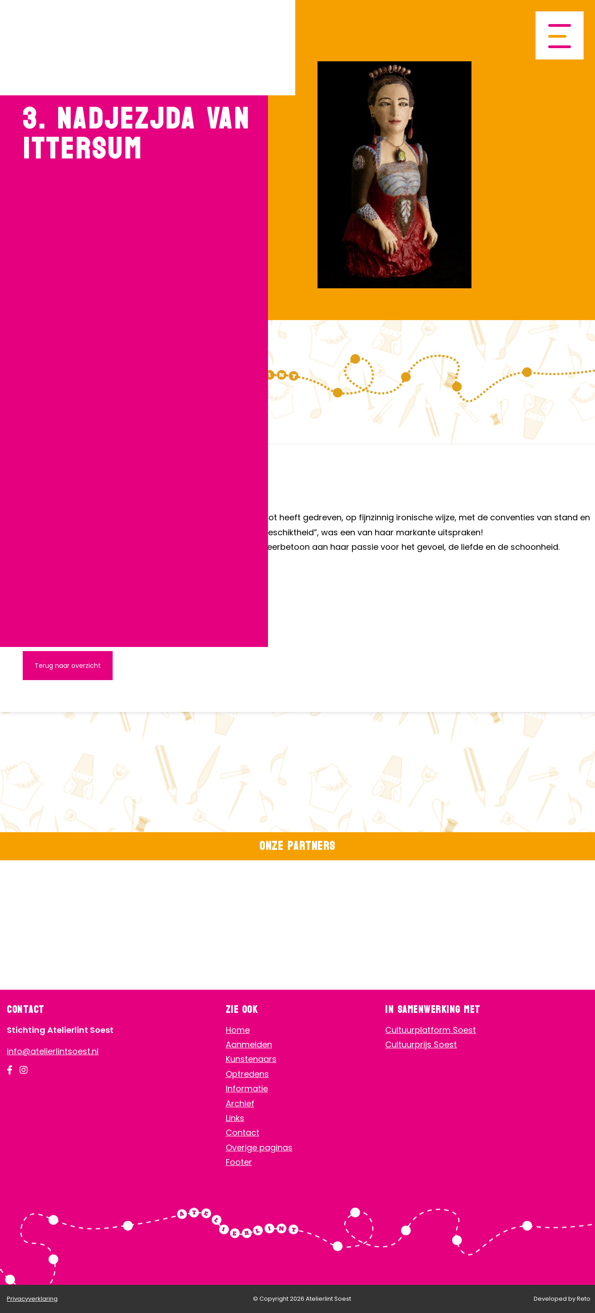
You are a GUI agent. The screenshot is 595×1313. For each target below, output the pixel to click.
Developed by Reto (562, 1298)
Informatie (247, 1088)
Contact (242, 1132)
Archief (240, 1103)
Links (235, 1118)
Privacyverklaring (32, 1298)
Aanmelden (249, 1044)
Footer (239, 1162)
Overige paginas (259, 1147)
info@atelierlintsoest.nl (53, 1051)
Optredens (247, 1074)
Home (238, 1030)
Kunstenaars (251, 1059)
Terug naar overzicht (68, 665)
